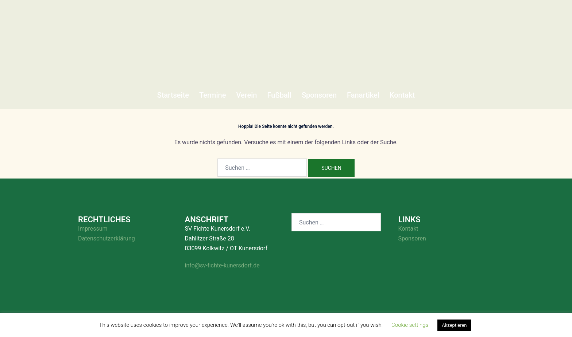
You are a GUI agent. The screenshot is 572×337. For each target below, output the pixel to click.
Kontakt (402, 95)
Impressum (93, 228)
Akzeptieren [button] (454, 325)
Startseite (173, 95)
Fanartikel (363, 95)
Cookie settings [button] (409, 325)
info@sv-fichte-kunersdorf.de (222, 265)
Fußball (279, 95)
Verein (246, 95)
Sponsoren (319, 95)
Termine (212, 95)
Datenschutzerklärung (106, 238)
